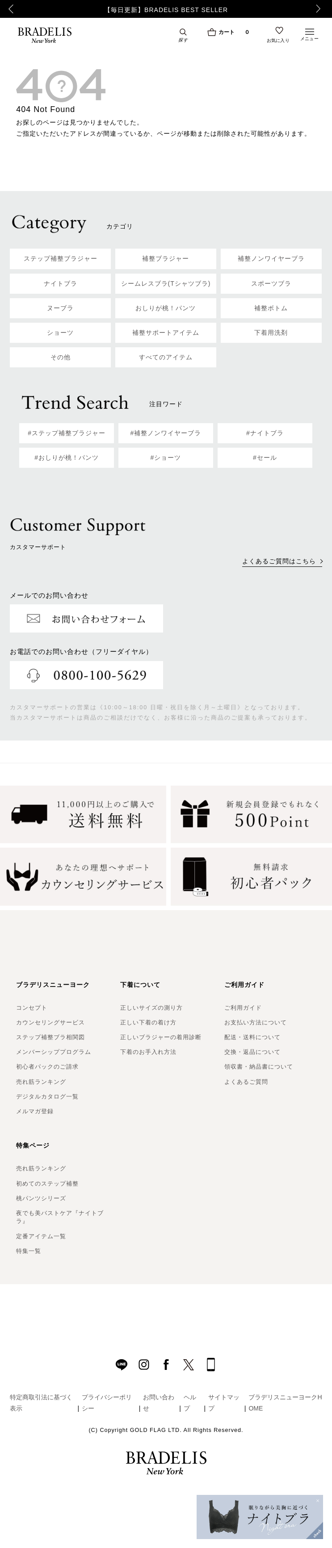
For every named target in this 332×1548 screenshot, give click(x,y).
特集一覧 (28, 1251)
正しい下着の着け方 (148, 1022)
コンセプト (31, 1007)
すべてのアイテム (166, 357)
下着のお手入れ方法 (148, 1052)
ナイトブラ (60, 283)
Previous (9, 8)
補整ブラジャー (165, 258)
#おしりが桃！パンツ (66, 457)
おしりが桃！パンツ (165, 308)
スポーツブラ (271, 283)
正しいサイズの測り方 (151, 1007)
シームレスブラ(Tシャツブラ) (166, 283)
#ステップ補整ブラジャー (66, 433)
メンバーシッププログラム (53, 1052)
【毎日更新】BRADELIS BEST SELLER (166, 9)
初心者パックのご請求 (47, 1066)
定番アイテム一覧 (41, 1236)
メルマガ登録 (35, 1111)
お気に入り (278, 41)
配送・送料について (252, 1037)
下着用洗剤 (271, 332)
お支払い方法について (255, 1022)
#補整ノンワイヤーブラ (166, 433)
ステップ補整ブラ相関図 (50, 1037)
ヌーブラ (60, 308)
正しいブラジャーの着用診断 (161, 1037)
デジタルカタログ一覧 (47, 1096)
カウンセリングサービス (50, 1022)
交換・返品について (252, 1052)
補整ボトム (271, 308)
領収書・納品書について (258, 1066)
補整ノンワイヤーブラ (271, 258)
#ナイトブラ (265, 433)
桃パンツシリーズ (41, 1198)
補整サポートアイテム (165, 332)
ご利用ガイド (243, 1007)
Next (320, 8)
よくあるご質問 (246, 1081)
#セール (265, 457)
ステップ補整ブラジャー (60, 258)
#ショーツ (166, 457)
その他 (60, 357)
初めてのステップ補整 (47, 1183)
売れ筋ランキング (41, 1081)
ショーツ (60, 332)
